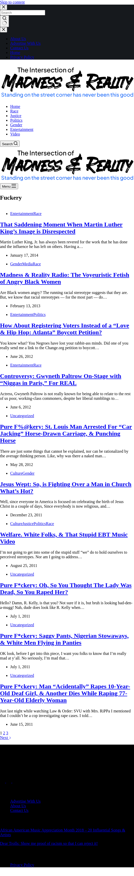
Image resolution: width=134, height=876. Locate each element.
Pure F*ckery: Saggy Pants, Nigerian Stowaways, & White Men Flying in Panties (64, 639)
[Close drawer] (3, 29)
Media (27, 264)
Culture (16, 473)
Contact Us (19, 48)
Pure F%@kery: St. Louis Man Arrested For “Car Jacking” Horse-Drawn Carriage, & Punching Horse (66, 433)
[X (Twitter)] (9, 781)
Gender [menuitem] (16, 125)
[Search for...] (22, 12)
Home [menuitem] (15, 106)
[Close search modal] (3, 7)
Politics (39, 314)
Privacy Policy (22, 57)
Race (37, 213)
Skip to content (12, 2)
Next (5, 737)
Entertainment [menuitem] (21, 129)
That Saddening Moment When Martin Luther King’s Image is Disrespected (61, 228)
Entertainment (21, 213)
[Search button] (4, 21)
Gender (16, 264)
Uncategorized (22, 416)
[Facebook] (3, 781)
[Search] (10, 144)
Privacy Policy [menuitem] (22, 865)
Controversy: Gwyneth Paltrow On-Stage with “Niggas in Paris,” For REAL (60, 379)
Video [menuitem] (15, 134)
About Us (18, 39)
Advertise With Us (25, 43)
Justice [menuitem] (15, 115)
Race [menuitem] (14, 111)
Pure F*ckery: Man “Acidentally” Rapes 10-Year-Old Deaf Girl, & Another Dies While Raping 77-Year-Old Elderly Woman (65, 693)
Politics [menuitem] (16, 120)
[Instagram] (14, 781)
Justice (28, 523)
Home (15, 52)
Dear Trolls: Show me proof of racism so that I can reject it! (49, 843)
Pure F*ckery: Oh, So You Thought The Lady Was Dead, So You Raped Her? (65, 588)
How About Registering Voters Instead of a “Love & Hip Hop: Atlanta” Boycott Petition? (64, 329)
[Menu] (9, 186)
